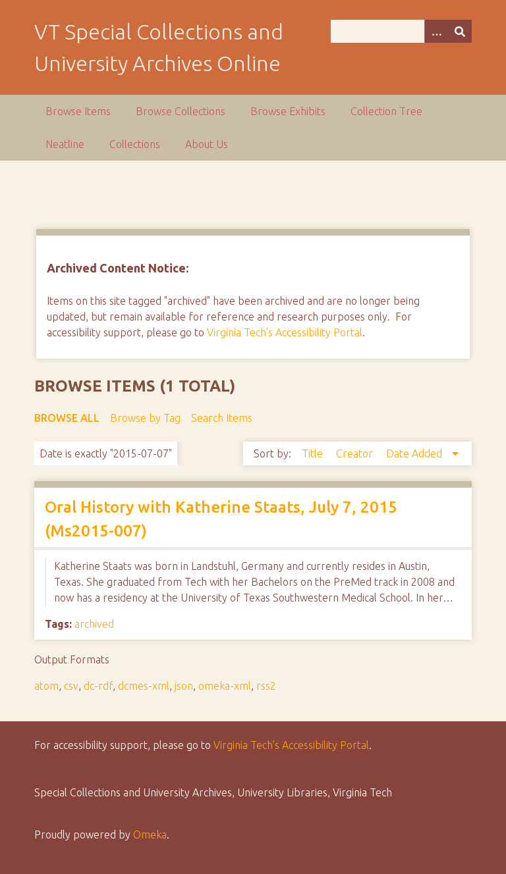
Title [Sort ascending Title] (313, 453)
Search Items (221, 418)
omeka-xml (224, 686)
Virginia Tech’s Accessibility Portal (291, 745)
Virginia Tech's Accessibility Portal (284, 332)
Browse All (66, 418)
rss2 (266, 686)
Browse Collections (180, 111)
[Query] (401, 31)
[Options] (436, 31)
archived (94, 624)
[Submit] (460, 31)
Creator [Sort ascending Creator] (356, 453)
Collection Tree (386, 111)
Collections (134, 144)
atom (46, 686)
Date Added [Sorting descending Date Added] (415, 453)
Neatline (64, 144)
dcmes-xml (143, 686)
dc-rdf (98, 686)
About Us (206, 144)
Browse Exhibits (287, 111)
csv (71, 686)
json (184, 686)
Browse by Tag (145, 418)
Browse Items (78, 111)
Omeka (150, 834)
